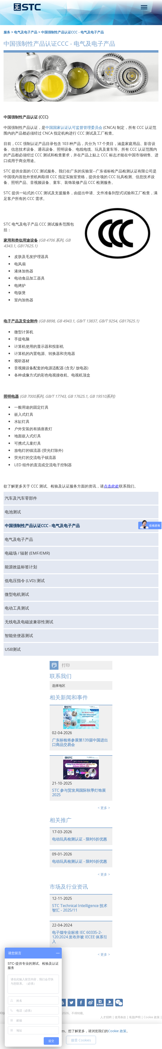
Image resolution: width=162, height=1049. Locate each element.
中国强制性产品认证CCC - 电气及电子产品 (72, 32)
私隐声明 (135, 1017)
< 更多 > (104, 807)
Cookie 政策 (152, 1017)
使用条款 (120, 1017)
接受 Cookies (81, 1040)
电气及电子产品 (25, 32)
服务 (7, 32)
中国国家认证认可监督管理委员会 (73, 127)
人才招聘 (106, 1017)
